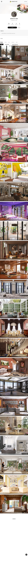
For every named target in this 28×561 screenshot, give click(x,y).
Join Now (25, 1)
